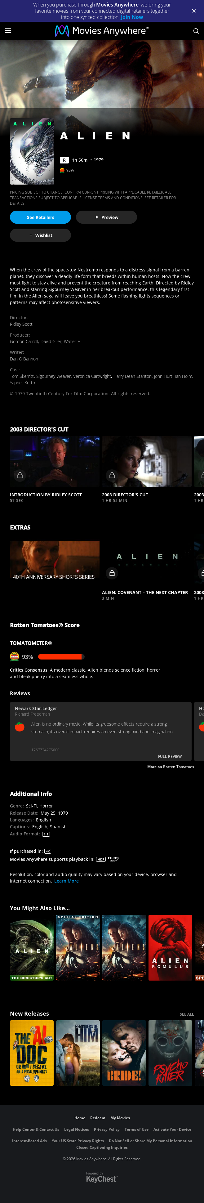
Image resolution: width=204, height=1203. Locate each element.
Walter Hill (73, 341)
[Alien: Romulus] (170, 948)
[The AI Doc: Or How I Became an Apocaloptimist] (32, 1053)
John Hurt (163, 376)
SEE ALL (187, 1014)
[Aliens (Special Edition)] (78, 948)
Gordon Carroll (24, 341)
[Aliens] (124, 948)
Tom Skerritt (22, 376)
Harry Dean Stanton (132, 376)
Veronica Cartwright (92, 376)
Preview (106, 217)
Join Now (132, 17)
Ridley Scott (21, 324)
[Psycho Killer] (170, 1053)
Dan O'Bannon (24, 359)
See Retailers (40, 217)
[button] (55, 461)
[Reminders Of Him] (78, 1053)
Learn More (66, 881)
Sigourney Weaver (53, 376)
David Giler (51, 341)
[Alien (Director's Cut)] (32, 948)
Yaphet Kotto (22, 383)
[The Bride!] (124, 1053)
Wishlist (40, 235)
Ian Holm (183, 376)
